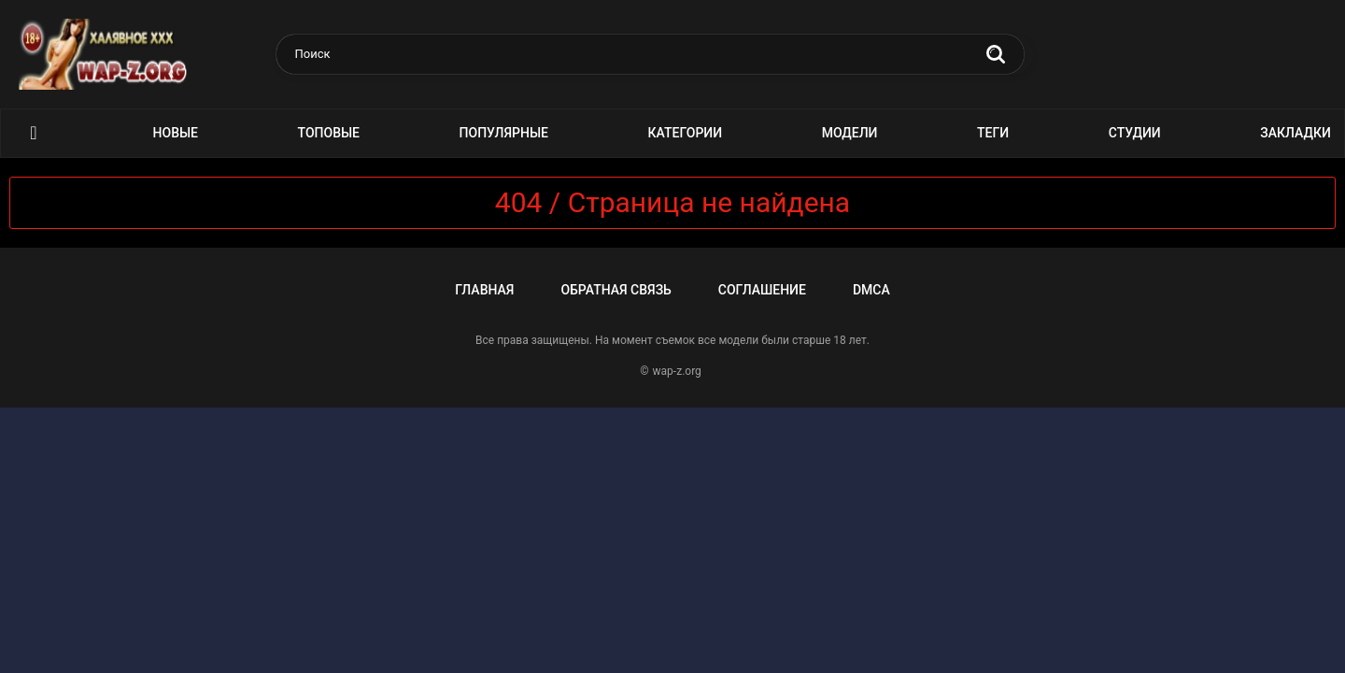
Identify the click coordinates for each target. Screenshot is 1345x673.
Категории (685, 132)
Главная (484, 289)
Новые (175, 132)
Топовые (329, 132)
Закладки (1295, 132)
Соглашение (762, 289)
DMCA (871, 289)
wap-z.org (677, 371)
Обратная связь (615, 289)
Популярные (504, 132)
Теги (993, 132)
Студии (1135, 132)
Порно (33, 133)
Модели (850, 132)
